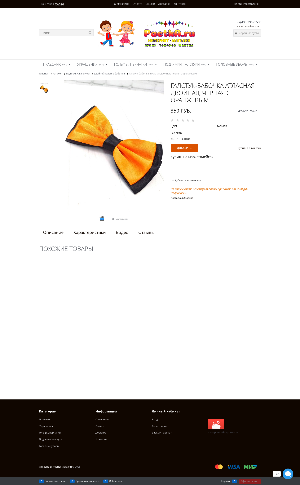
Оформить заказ (250, 481)
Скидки (150, 4)
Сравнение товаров (87, 481)
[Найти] (90, 32)
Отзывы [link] (146, 232)
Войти (238, 4)
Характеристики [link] (89, 232)
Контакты (180, 4)
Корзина (226, 481)
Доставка (164, 4)
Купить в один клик (249, 148)
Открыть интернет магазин (55, 466)
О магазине (121, 4)
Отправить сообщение (246, 26)
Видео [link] (122, 232)
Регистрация (250, 4)
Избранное (115, 481)
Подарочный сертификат (223, 426)
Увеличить (122, 219)
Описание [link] (53, 232)
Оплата (137, 4)
